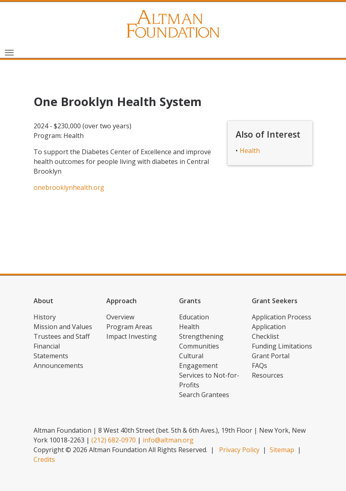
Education (194, 316)
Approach (121, 300)
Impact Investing (131, 336)
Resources (267, 375)
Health (250, 150)
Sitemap (282, 449)
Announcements (58, 365)
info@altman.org (168, 440)
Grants (190, 300)
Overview (120, 316)
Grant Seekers (274, 300)
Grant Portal (270, 355)
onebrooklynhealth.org (69, 187)
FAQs (259, 365)
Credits (44, 459)
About (43, 300)
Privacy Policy (239, 449)
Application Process (281, 316)
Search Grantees (204, 394)
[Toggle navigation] (9, 51)
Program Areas (129, 326)
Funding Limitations (282, 346)
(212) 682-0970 (113, 440)
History (45, 316)
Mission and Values (63, 326)
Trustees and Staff (62, 336)
